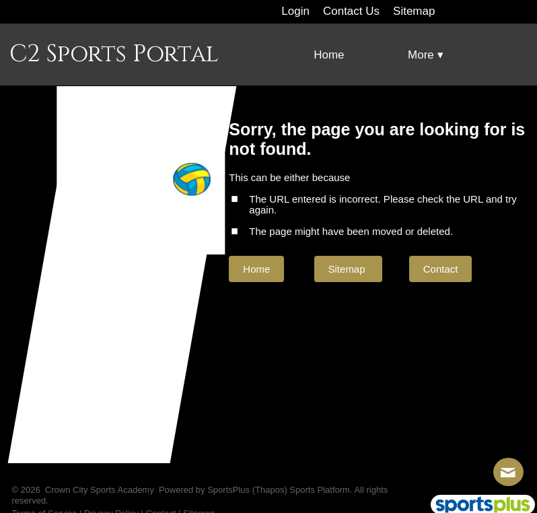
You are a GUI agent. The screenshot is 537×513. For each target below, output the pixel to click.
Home (256, 269)
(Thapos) (269, 490)
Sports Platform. (320, 490)
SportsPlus (228, 490)
